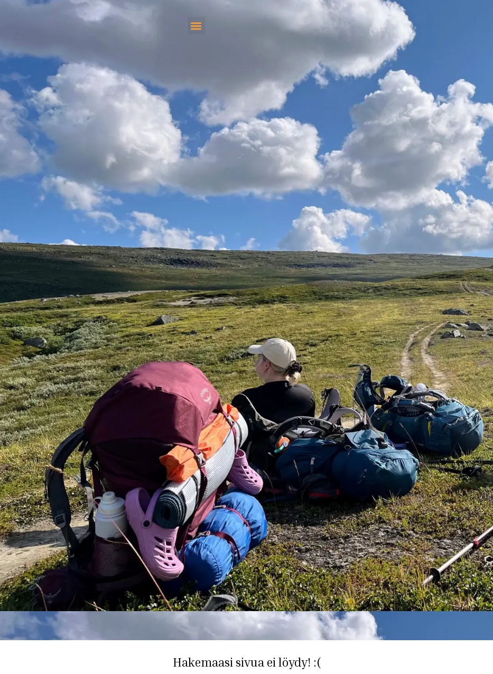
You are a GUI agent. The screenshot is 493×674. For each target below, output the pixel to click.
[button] (196, 25)
